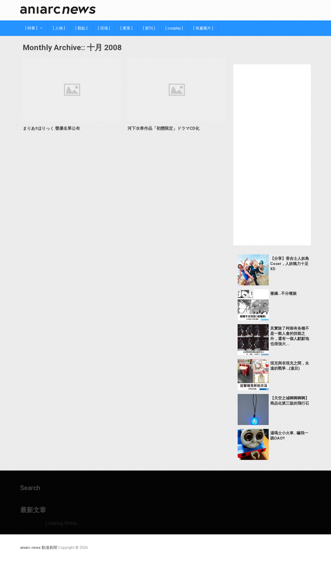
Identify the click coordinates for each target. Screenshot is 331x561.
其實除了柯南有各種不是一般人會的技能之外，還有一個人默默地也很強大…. (289, 336)
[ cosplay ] (174, 28)
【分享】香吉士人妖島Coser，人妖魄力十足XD (289, 263)
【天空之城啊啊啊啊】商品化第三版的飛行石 (289, 401)
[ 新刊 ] (149, 28)
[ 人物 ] (59, 28)
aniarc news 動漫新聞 (38, 547)
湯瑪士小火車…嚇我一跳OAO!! (289, 436)
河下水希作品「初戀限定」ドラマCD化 (163, 128)
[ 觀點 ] (81, 28)
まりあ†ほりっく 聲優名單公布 (51, 128)
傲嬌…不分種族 (283, 293)
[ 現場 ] (104, 28)
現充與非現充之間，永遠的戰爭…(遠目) (289, 366)
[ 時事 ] (31, 28)
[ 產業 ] (126, 28)
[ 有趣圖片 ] (203, 28)
